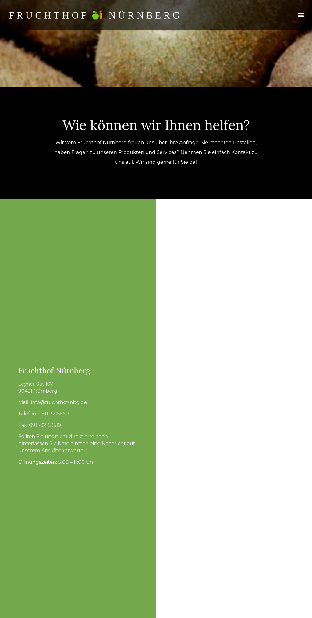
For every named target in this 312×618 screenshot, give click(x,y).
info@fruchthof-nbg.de (59, 402)
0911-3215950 (53, 413)
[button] (301, 15)
